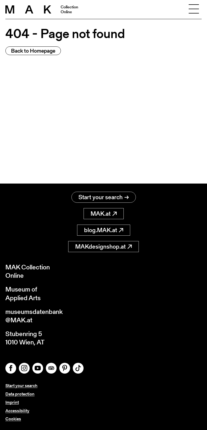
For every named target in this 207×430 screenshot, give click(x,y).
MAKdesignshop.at (103, 246)
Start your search (103, 197)
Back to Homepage (33, 51)
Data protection (19, 394)
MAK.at (104, 213)
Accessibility (17, 411)
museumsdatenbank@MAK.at (34, 315)
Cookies (13, 419)
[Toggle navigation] (194, 9)
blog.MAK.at (103, 230)
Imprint (12, 402)
